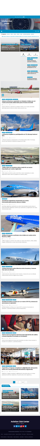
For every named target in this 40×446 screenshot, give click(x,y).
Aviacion (3, 44)
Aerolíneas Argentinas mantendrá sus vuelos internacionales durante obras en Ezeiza (32, 80)
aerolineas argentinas (26, 34)
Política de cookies (30, 434)
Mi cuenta (24, 434)
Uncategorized (30, 77)
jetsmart (32, 34)
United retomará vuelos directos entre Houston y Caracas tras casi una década (19, 269)
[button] (35, 31)
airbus (12, 34)
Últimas (23, 55)
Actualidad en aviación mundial (9, 434)
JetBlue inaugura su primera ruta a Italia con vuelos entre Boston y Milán (19, 236)
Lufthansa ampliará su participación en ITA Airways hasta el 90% (29, 47)
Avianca (18, 34)
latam (21, 34)
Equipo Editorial (18, 434)
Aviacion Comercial (9, 44)
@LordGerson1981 (13, 305)
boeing (15, 34)
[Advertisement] (19, 8)
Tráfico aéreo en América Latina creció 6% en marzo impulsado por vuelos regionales (32, 74)
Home (2, 434)
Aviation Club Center (20, 421)
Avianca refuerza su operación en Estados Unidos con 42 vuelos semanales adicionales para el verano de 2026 (18, 101)
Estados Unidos (15, 44)
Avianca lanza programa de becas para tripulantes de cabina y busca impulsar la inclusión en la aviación (20, 335)
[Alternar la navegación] (38, 31)
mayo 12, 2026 (6, 49)
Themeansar (29, 431)
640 (23, 382)
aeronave (8, 34)
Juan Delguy (12, 49)
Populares (29, 55)
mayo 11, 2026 (6, 305)
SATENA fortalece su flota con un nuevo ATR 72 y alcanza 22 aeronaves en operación (19, 302)
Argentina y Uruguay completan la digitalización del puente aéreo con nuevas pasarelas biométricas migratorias (19, 368)
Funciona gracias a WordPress (13, 431)
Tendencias (35, 55)
